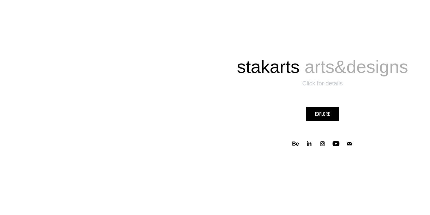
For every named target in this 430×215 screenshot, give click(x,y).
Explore (322, 114)
